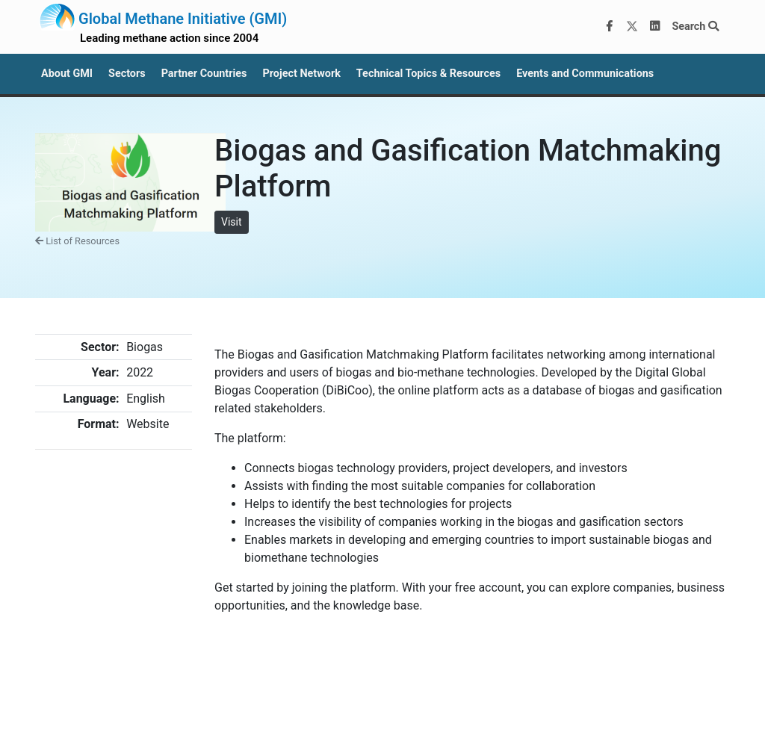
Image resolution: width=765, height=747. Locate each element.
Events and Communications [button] (585, 73)
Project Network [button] (301, 73)
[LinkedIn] (655, 27)
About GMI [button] (67, 73)
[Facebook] (609, 27)
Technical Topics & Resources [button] (428, 73)
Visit (231, 222)
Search (695, 26)
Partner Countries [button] (204, 73)
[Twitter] (632, 27)
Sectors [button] (127, 73)
